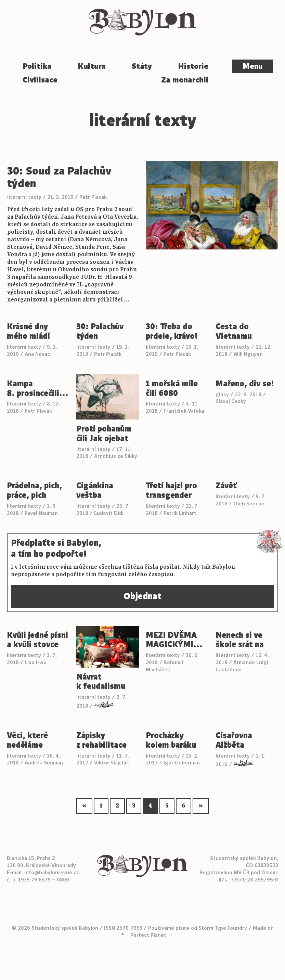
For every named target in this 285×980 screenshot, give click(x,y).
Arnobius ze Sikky (115, 456)
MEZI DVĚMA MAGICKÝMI (174, 640)
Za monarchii (184, 79)
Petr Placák (93, 197)
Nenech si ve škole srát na (240, 640)
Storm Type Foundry (222, 927)
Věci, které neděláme (27, 740)
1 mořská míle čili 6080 (172, 388)
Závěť (226, 486)
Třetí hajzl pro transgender (171, 490)
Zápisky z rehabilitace (101, 740)
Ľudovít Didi (109, 513)
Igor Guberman (182, 762)
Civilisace (40, 79)
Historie (193, 66)
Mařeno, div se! (245, 384)
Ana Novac (37, 354)
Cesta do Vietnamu (234, 331)
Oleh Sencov (248, 503)
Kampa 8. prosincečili (38, 388)
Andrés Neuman (44, 762)
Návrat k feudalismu (100, 682)
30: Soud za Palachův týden (59, 177)
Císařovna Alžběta (234, 740)
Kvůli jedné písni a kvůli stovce (37, 640)
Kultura (92, 66)
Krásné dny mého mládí (28, 331)
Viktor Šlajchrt (111, 762)
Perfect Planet (148, 935)
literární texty (24, 197)
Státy (142, 66)
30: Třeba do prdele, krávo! (171, 331)
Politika (37, 66)
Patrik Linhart (180, 513)
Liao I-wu (36, 662)
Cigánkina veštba (94, 490)
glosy (222, 394)
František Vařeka (184, 410)
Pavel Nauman (41, 513)
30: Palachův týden (100, 331)
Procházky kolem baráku (171, 740)
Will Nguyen (248, 354)
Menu (252, 66)
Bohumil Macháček (164, 666)
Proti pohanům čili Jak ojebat (103, 433)
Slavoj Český (231, 401)
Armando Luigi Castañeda (242, 666)
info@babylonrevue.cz (51, 872)
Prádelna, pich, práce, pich (34, 490)
